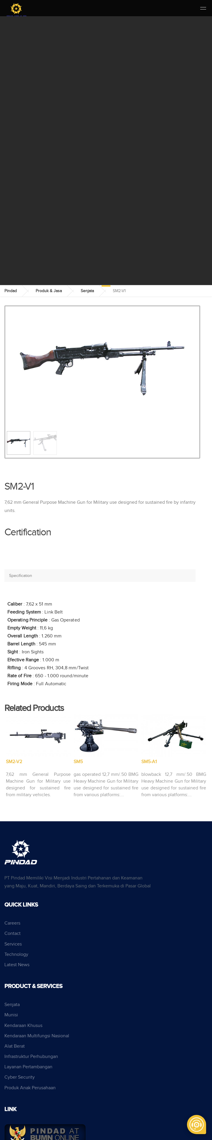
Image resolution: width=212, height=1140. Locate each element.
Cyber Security (19, 1077)
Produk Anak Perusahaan (30, 1088)
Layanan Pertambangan (28, 1067)
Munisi (11, 1015)
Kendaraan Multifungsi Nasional (36, 1036)
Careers (12, 923)
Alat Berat (14, 1046)
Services (13, 944)
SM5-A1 (149, 762)
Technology (16, 954)
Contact (12, 933)
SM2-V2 (14, 762)
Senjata (87, 291)
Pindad (10, 291)
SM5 (78, 762)
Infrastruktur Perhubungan (31, 1056)
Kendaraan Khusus (23, 1025)
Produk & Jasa (49, 291)
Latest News (16, 965)
